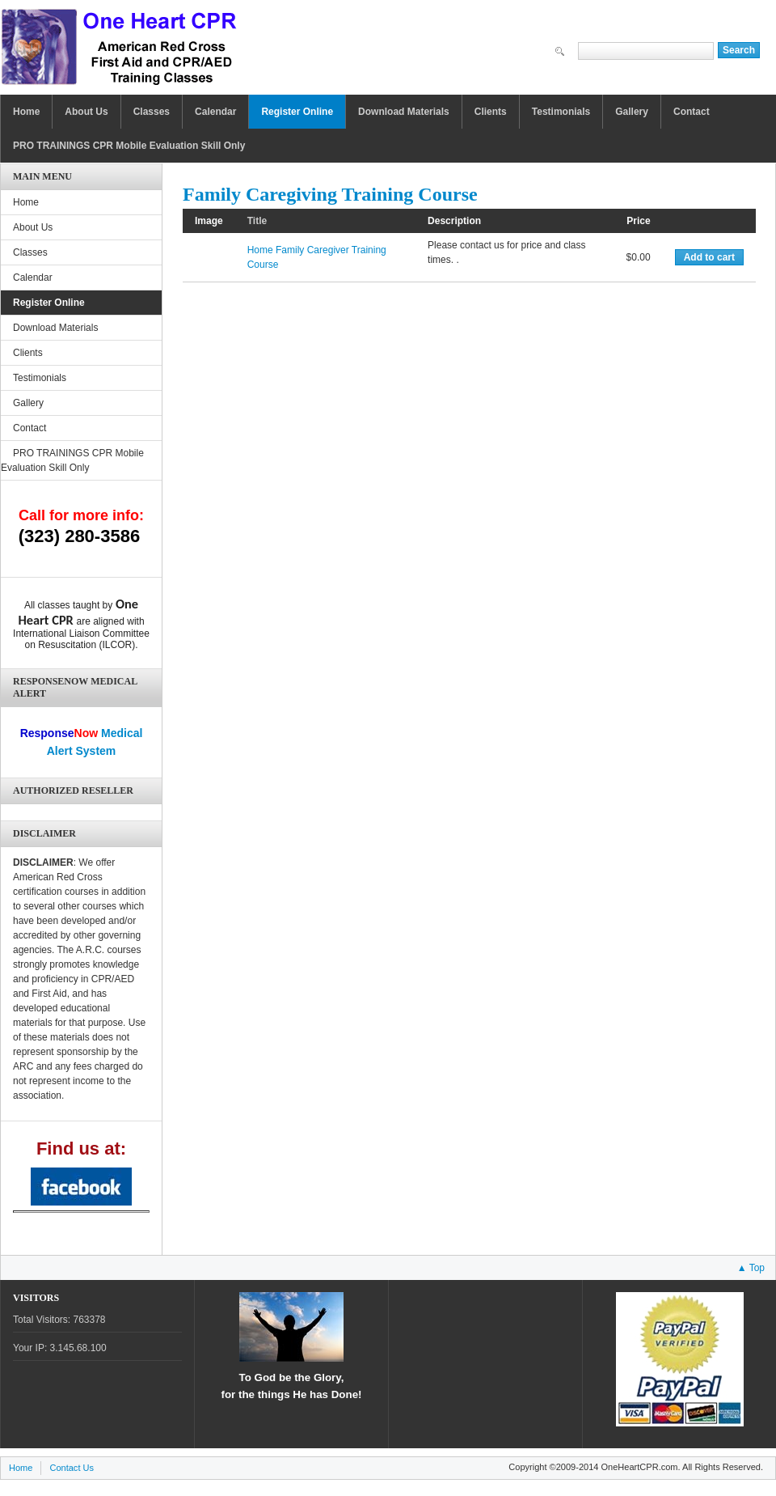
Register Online (297, 111)
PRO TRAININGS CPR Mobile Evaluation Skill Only (129, 145)
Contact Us (71, 1468)
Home (26, 111)
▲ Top (751, 1268)
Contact (691, 111)
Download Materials (403, 111)
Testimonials (561, 111)
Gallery (631, 111)
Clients (490, 111)
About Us (86, 111)
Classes (151, 111)
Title (257, 221)
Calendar (215, 111)
